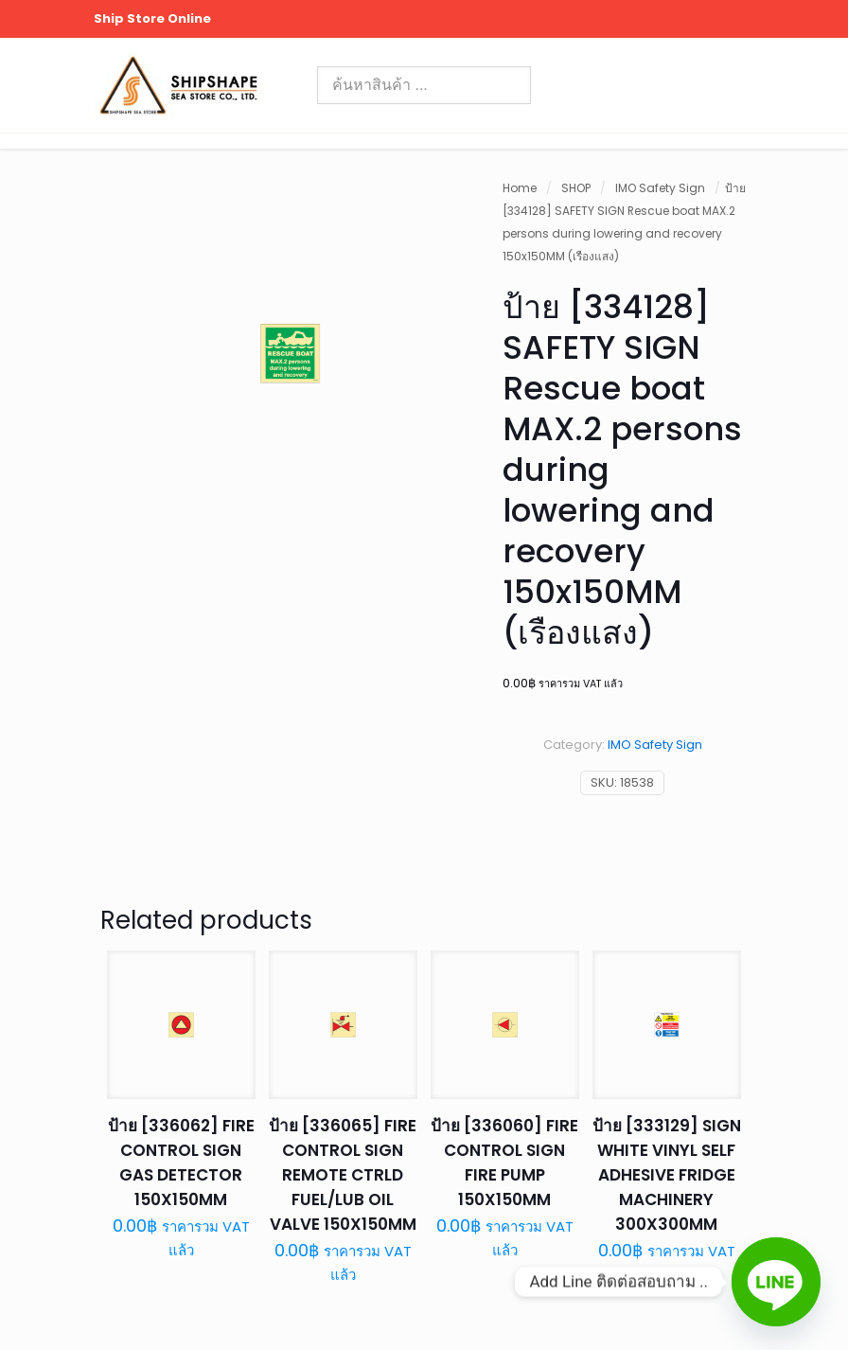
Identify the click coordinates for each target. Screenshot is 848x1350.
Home (520, 188)
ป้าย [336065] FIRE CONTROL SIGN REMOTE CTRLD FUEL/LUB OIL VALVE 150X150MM (342, 1174)
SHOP (576, 188)
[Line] (776, 1281)
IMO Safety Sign (660, 188)
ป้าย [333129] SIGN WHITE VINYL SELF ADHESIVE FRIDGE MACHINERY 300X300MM (666, 1174)
